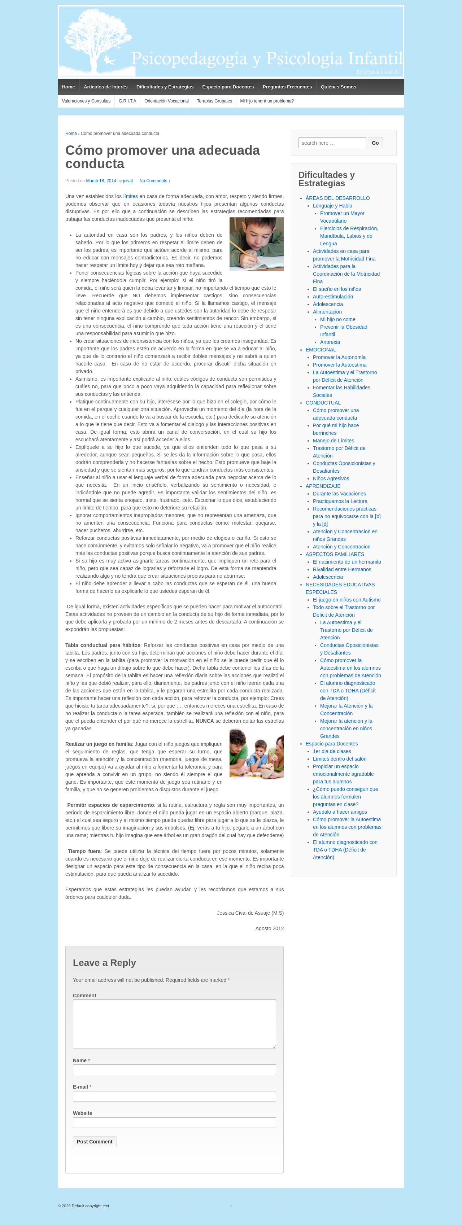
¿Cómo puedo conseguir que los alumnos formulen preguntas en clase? (345, 796)
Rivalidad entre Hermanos (342, 569)
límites (130, 196)
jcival (128, 180)
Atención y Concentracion (342, 547)
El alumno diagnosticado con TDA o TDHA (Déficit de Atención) (348, 690)
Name (80, 1069)
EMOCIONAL (321, 350)
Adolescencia (328, 304)
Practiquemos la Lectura (340, 501)
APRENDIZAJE (323, 486)
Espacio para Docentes (228, 86)
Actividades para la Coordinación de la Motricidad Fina (346, 273)
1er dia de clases (332, 751)
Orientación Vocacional (166, 101)
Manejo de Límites (333, 440)
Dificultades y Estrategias (164, 86)
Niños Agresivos (331, 478)
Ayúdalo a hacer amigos (340, 812)
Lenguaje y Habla (332, 206)
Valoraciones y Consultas (86, 101)
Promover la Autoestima (340, 365)
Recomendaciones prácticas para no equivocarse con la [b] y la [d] (347, 516)
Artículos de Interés (105, 86)
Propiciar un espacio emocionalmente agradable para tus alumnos (343, 774)
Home (68, 86)
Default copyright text (90, 1214)
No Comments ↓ (154, 180)
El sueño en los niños (337, 289)
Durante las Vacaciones (339, 493)
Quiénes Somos (338, 86)
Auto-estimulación (333, 296)
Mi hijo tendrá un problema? (267, 101)
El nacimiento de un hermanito (347, 562)
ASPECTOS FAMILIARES (335, 554)
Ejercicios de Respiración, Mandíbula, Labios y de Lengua (349, 236)
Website (82, 1122)
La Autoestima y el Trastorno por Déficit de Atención (346, 630)
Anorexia (330, 342)
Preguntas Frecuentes (287, 86)
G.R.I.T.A (127, 101)
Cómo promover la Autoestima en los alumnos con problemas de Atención (350, 667)
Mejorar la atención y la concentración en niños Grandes (346, 728)
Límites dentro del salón (340, 759)
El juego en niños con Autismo (347, 600)
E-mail (80, 1095)
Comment (84, 995)
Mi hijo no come (338, 319)
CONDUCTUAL (323, 403)
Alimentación (327, 312)
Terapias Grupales (214, 101)
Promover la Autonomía (339, 357)
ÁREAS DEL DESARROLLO (338, 198)
